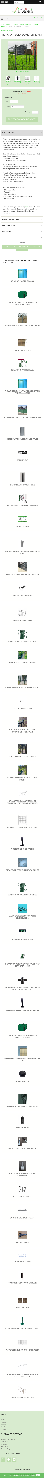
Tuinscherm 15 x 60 (22, 350)
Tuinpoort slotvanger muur (22, 1283)
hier (34, 1475)
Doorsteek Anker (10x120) (22, 1218)
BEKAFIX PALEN (22, 1128)
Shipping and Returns (8, 1439)
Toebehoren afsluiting (26, 24)
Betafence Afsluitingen (12, 24)
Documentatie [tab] (22, 225)
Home (2, 24)
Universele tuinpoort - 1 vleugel (22, 828)
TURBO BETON (22, 527)
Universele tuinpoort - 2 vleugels (22, 1350)
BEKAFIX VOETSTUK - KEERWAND (22, 1149)
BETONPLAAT (22, 460)
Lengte (8, 106)
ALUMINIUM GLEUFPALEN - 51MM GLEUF (22, 326)
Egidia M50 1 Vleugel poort (22, 663)
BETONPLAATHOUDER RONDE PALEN (22, 439)
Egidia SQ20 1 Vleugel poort (22, 757)
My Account (4, 1446)
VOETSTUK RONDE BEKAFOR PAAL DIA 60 (22, 1329)
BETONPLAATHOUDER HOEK (22, 485)
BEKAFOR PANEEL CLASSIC (22, 281)
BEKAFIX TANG (22, 1243)
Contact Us (4, 1441)
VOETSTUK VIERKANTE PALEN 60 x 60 (22, 1010)
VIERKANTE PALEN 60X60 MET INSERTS (22, 575)
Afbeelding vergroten (8, 82)
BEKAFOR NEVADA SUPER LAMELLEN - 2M (22, 418)
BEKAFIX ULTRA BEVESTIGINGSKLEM (22, 1106)
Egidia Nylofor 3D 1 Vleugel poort (22, 687)
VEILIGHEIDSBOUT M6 (22, 596)
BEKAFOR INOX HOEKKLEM (22, 370)
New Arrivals (5, 1427)
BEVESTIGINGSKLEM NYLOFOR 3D (22, 642)
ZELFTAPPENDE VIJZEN (22, 709)
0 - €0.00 (38, 17)
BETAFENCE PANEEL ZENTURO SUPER (22, 870)
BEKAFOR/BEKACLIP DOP (22, 939)
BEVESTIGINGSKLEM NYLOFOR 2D (22, 895)
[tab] (22, 237)
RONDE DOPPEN (23, 1082)
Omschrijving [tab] (22, 133)
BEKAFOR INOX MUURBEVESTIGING (22, 506)
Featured (3, 1422)
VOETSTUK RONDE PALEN (22, 849)
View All (3, 1429)
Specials (3, 1424)
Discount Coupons (6, 1449)
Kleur (7, 101)
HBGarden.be (26, 1469)
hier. (26, 207)
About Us (4, 1444)
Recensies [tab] (22, 231)
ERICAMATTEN (22, 1308)
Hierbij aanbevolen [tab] (22, 219)
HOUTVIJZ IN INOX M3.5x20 (22, 1398)
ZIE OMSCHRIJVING (22, 1262)
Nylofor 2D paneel (22, 1197)
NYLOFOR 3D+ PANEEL (22, 621)
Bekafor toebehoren (7, 30)
